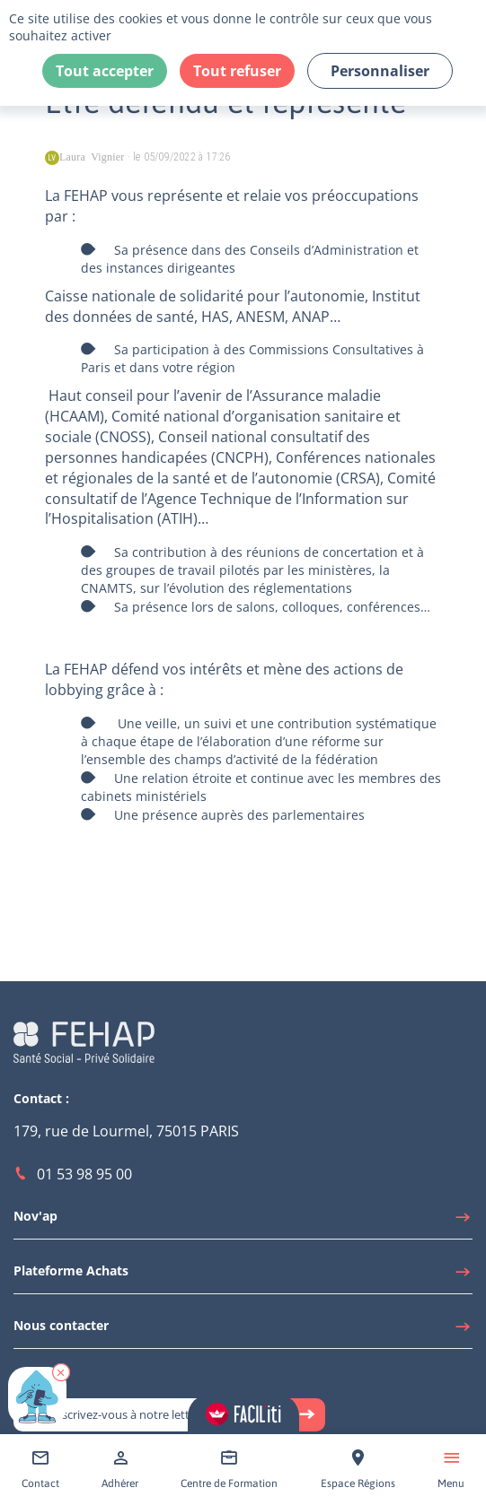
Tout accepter (105, 71)
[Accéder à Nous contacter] (243, 1330)
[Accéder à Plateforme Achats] (243, 1275)
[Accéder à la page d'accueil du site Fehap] (84, 1040)
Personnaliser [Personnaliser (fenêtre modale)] (380, 71)
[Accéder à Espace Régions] (358, 1469)
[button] (61, 1372)
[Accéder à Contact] (40, 1469)
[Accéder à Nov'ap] (243, 1220)
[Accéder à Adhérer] (120, 1469)
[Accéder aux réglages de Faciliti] (243, 1414)
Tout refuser (237, 71)
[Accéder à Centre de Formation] (229, 1469)
